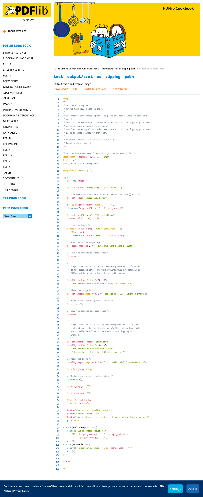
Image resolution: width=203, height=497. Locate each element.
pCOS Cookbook (15, 208)
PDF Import (10, 144)
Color (7, 64)
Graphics (9, 98)
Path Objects (11, 133)
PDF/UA (7, 155)
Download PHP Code (65, 89)
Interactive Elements (17, 110)
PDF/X (6, 167)
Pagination (10, 127)
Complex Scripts (13, 70)
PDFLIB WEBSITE (14, 31)
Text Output (11, 178)
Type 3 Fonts (11, 190)
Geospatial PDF (12, 93)
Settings (175, 488)
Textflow (9, 184)
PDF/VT (7, 161)
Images (7, 104)
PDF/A (6, 150)
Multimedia (10, 121)
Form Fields (10, 81)
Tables (7, 172)
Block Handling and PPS (19, 58)
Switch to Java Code (95, 89)
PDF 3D (7, 138)
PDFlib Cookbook (17, 46)
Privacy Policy (21, 491)
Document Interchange (19, 115)
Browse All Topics (14, 53)
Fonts (7, 75)
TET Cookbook (14, 198)
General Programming (18, 87)
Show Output (120, 89)
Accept (192, 488)
